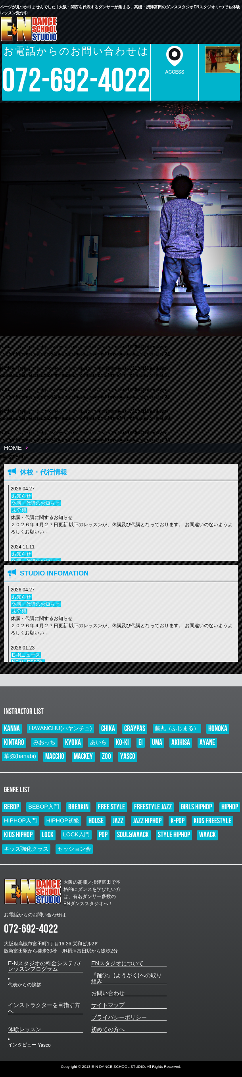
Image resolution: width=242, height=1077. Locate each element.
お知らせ (21, 496)
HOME (13, 447)
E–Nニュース (26, 655)
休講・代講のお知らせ (36, 503)
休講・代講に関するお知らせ (122, 525)
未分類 (19, 510)
